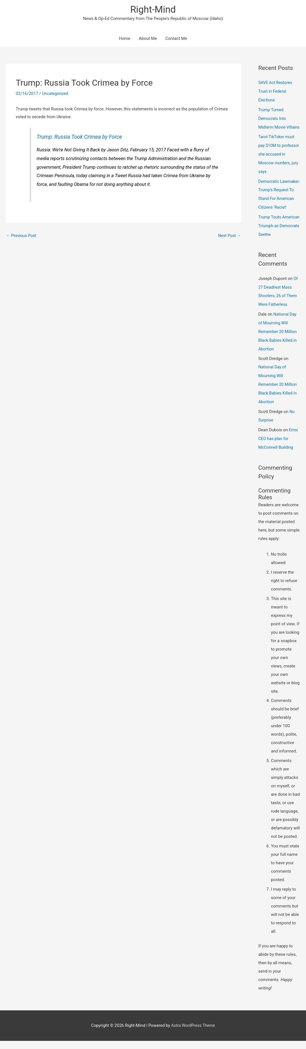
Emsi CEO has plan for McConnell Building (278, 447)
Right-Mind (152, 10)
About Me (148, 39)
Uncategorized (55, 94)
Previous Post (21, 236)
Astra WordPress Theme (193, 1033)
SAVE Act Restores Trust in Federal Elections (275, 92)
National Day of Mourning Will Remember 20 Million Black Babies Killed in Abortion (278, 343)
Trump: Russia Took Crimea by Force (81, 137)
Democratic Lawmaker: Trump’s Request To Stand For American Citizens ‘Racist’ (278, 204)
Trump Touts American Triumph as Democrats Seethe (278, 239)
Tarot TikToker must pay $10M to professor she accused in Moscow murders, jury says (277, 161)
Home (124, 39)
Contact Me (176, 39)
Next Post (229, 236)
